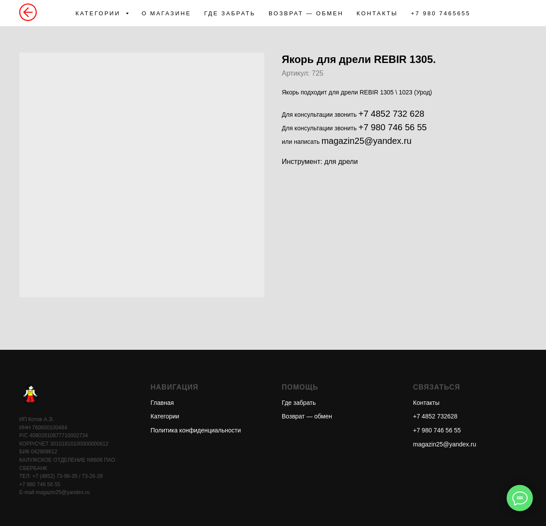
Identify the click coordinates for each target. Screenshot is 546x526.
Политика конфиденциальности (195, 430)
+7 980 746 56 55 (392, 127)
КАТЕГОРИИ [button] (99, 13)
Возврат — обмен (307, 416)
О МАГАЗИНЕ (166, 13)
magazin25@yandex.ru (367, 141)
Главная (162, 402)
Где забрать (299, 402)
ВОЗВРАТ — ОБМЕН (306, 13)
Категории (164, 416)
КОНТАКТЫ (377, 13)
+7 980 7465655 (440, 13)
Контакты (426, 402)
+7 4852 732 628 (391, 113)
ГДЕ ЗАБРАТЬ (230, 13)
